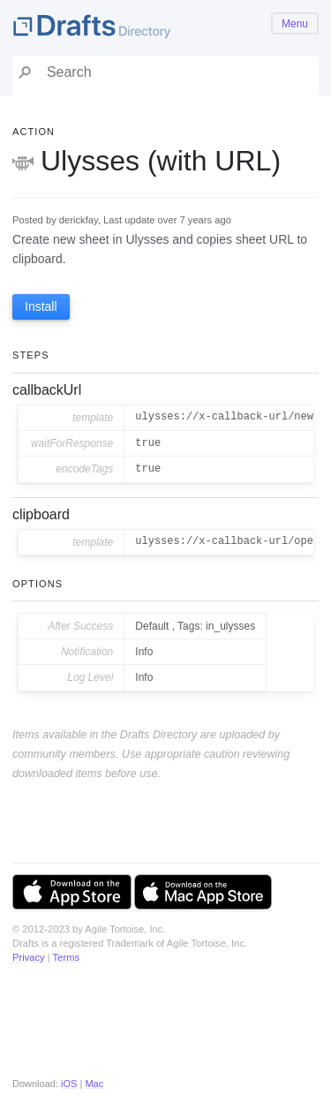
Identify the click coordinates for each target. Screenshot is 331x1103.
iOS (69, 1083)
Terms (66, 957)
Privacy (28, 957)
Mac (94, 1083)
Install (41, 306)
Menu (295, 24)
